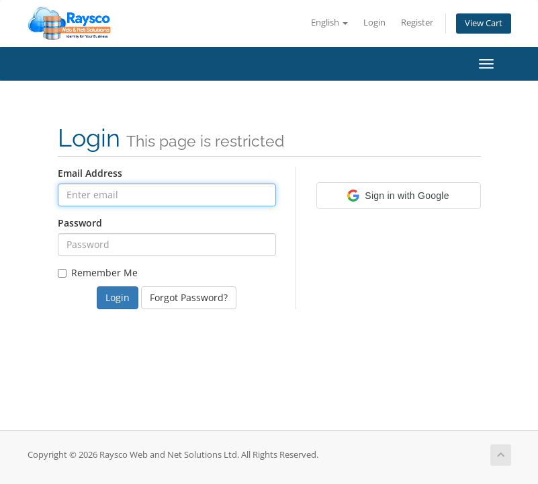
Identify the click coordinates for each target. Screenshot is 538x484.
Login (374, 22)
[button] (398, 195)
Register (417, 22)
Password (80, 222)
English (329, 22)
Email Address (90, 173)
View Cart (483, 23)
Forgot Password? (189, 297)
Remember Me (98, 272)
